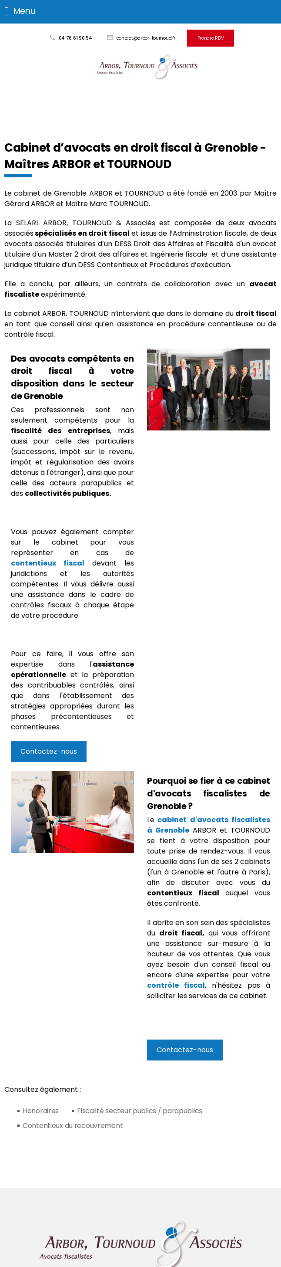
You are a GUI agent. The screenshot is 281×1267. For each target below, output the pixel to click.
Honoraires (41, 1111)
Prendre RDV (210, 38)
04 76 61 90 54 (75, 38)
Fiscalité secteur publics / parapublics (139, 1111)
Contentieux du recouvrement (73, 1126)
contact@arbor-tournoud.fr (146, 38)
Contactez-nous (48, 751)
